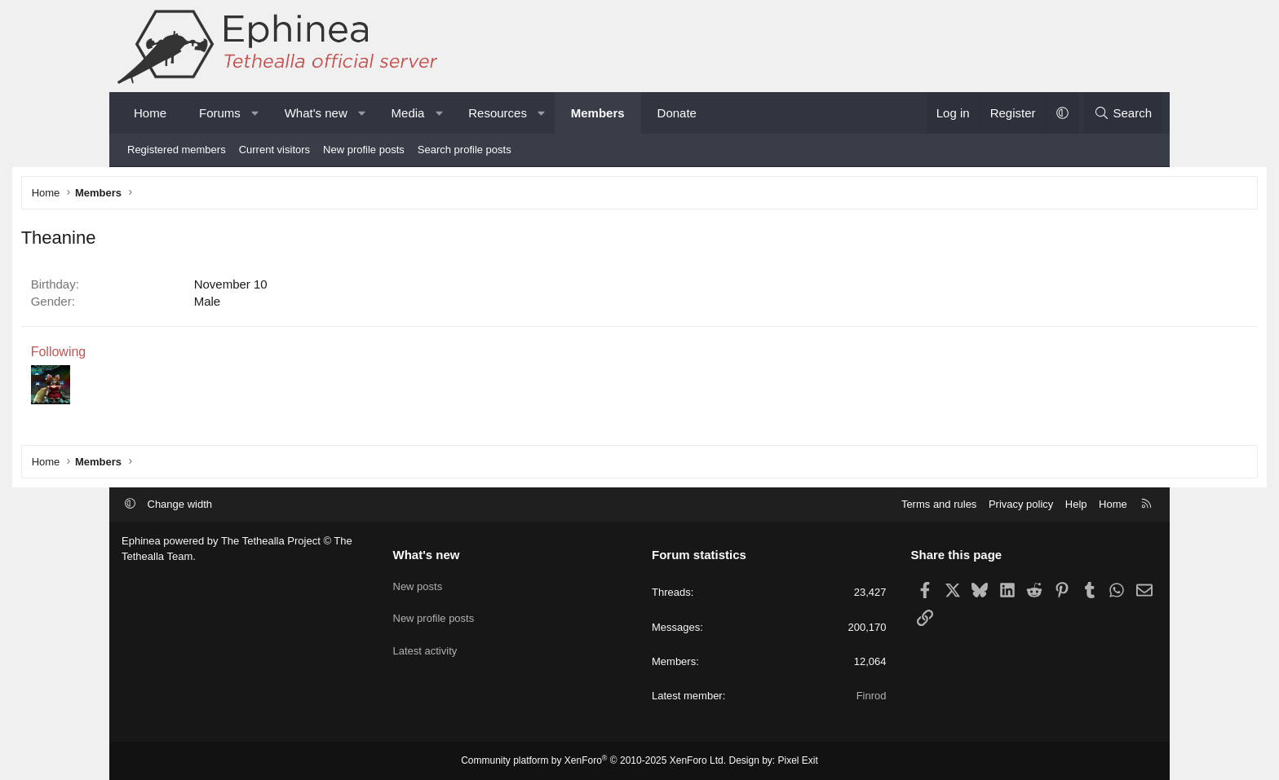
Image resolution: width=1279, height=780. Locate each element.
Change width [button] (180, 504)
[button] (255, 113)
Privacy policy (1021, 504)
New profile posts (364, 149)
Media (408, 113)
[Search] (1123, 113)
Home (150, 113)
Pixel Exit (798, 760)
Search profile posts (464, 149)
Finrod (871, 696)
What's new (316, 113)
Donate (677, 113)
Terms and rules (938, 504)
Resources (497, 113)
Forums (220, 113)
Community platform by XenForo (593, 760)
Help (1076, 504)
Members (598, 113)
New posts (418, 582)
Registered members (176, 149)
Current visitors (274, 149)
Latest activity (425, 642)
